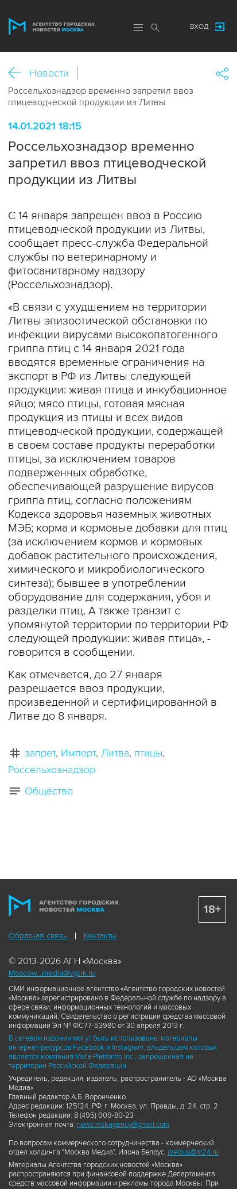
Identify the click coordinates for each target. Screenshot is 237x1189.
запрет (40, 753)
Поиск (155, 28)
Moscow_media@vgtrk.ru (52, 973)
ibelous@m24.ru (193, 1152)
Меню (138, 28)
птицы (148, 753)
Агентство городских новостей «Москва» (52, 26)
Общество (49, 791)
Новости (49, 73)
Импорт (78, 753)
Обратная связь (38, 936)
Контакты (100, 936)
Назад (18, 73)
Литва (115, 753)
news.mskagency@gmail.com (123, 1124)
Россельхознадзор (51, 769)
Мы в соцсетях (170, 27)
